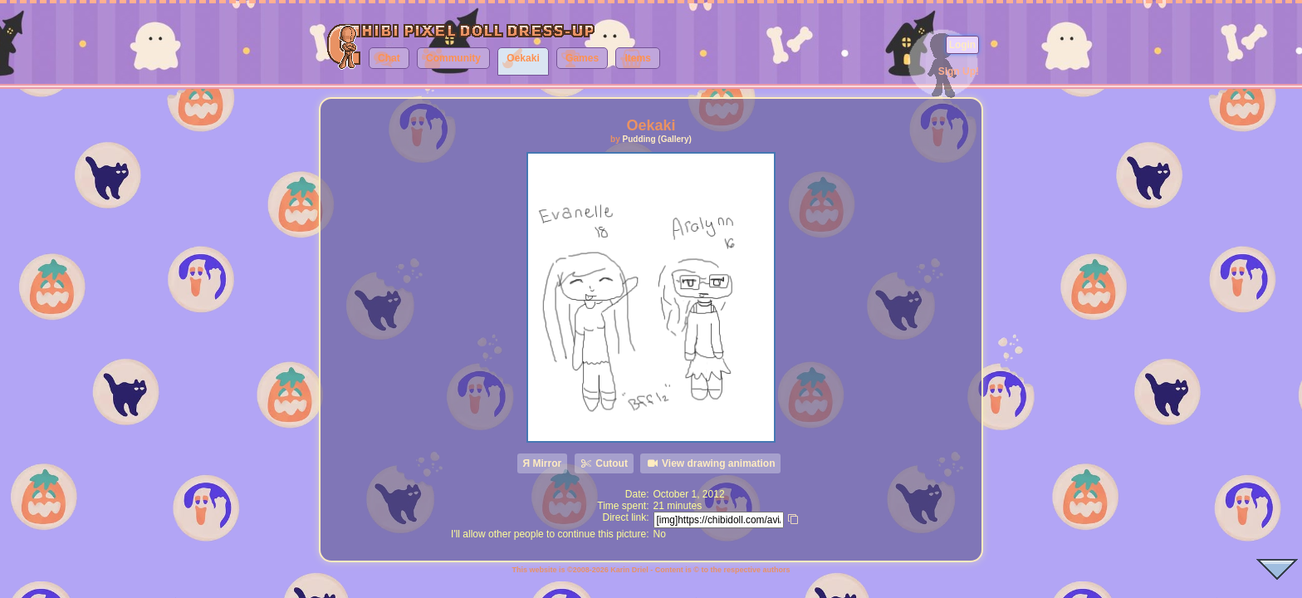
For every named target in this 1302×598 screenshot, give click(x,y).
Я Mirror (542, 463)
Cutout (604, 463)
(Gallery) (675, 139)
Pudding (639, 139)
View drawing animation (710, 463)
